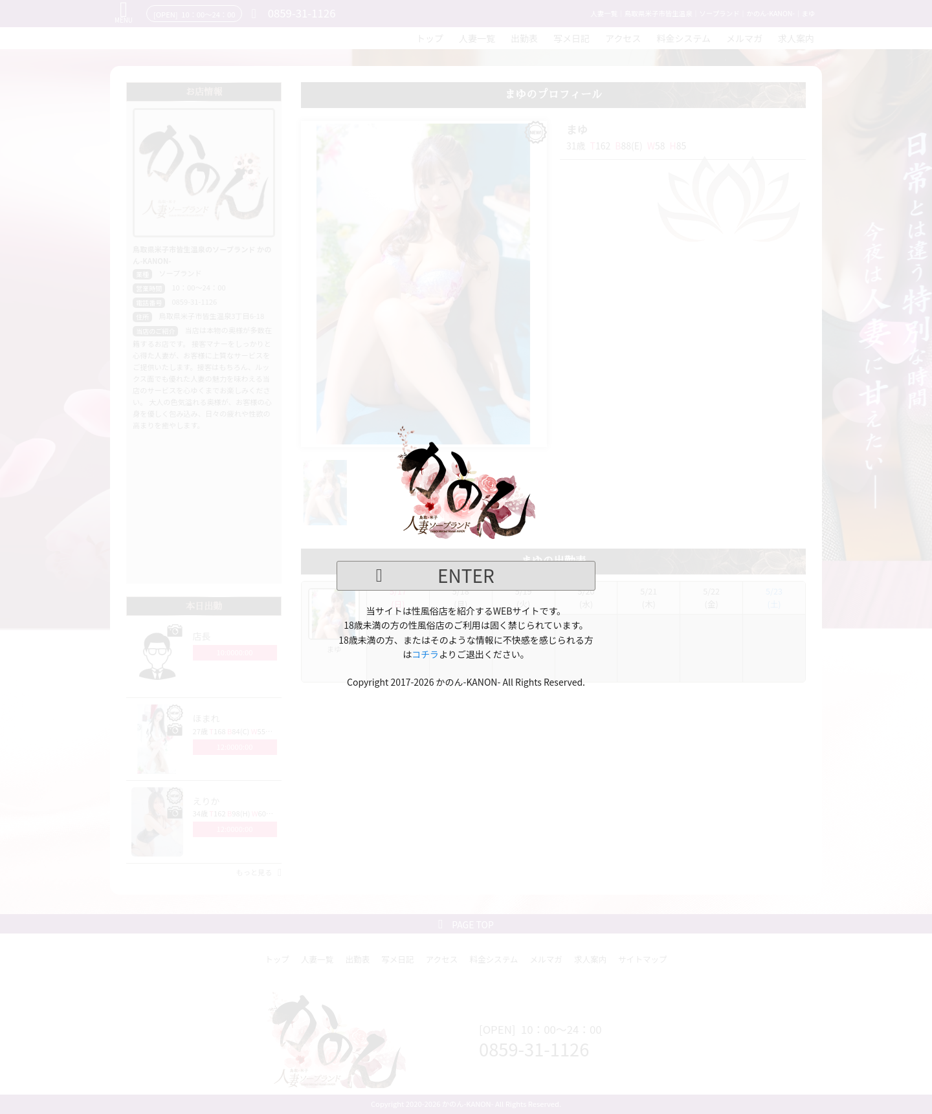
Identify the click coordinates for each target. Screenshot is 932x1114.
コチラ (425, 654)
